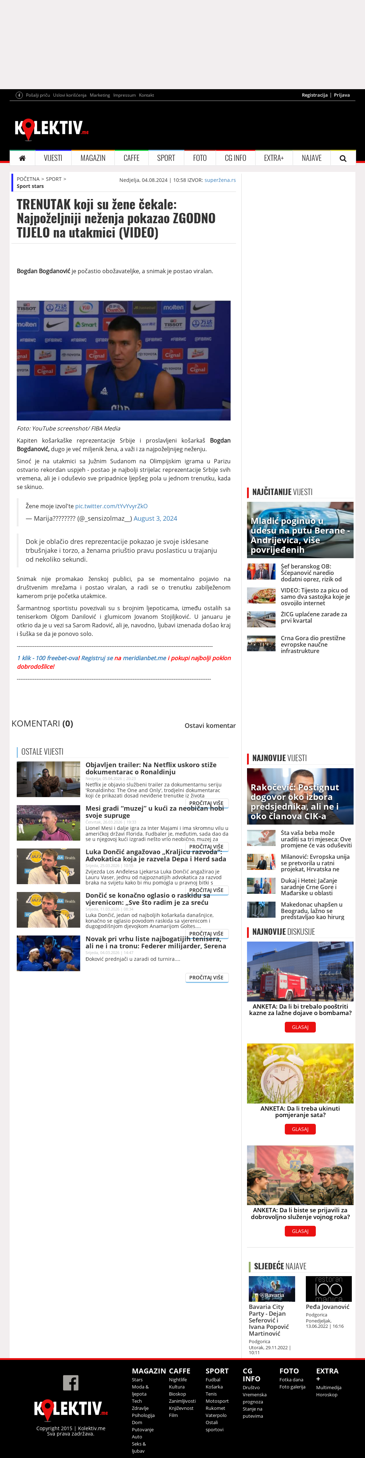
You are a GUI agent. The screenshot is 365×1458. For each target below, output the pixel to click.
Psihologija (143, 1415)
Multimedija (328, 1387)
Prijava (342, 95)
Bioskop (177, 1394)
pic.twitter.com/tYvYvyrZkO (111, 506)
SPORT (166, 158)
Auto (137, 1436)
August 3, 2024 (155, 518)
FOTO (200, 158)
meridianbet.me (144, 658)
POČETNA (28, 178)
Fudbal (213, 1379)
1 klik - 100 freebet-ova (47, 658)
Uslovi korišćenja (70, 95)
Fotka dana (291, 1379)
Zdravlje (140, 1408)
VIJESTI (53, 158)
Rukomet (215, 1408)
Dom (137, 1422)
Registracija (315, 95)
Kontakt (146, 95)
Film (173, 1415)
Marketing (100, 95)
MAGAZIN (93, 158)
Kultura (177, 1386)
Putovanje (143, 1429)
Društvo (251, 1387)
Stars (137, 1379)
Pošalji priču (38, 95)
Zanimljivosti (182, 1401)
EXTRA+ (274, 158)
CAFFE (131, 158)
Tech (137, 1401)
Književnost (181, 1408)
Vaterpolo (216, 1415)
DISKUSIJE (283, 931)
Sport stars (30, 186)
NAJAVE (312, 158)
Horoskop (327, 1394)
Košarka (214, 1386)
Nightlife (178, 1379)
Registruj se (97, 658)
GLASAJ (300, 1027)
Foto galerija (292, 1386)
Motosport (217, 1401)
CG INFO (235, 158)
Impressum (124, 95)
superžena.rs (220, 180)
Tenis (211, 1394)
